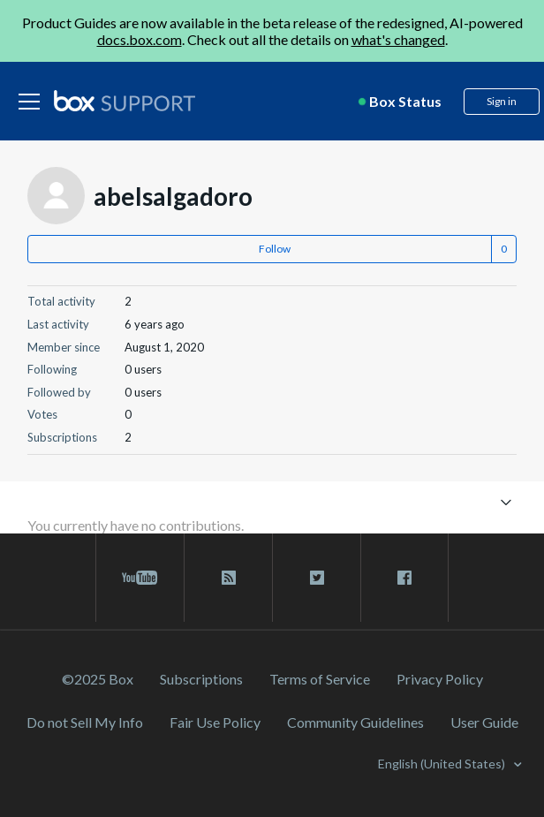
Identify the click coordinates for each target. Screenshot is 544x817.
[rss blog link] (228, 577)
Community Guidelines (355, 722)
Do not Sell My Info (84, 722)
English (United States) (443, 763)
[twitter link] (316, 577)
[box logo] (124, 100)
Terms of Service (319, 678)
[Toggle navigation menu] (506, 501)
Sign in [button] (502, 101)
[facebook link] (404, 577)
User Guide (484, 722)
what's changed (398, 39)
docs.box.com (139, 39)
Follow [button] (275, 248)
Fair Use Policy (215, 722)
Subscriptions (201, 678)
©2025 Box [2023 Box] (97, 678)
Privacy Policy (440, 678)
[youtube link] (140, 577)
